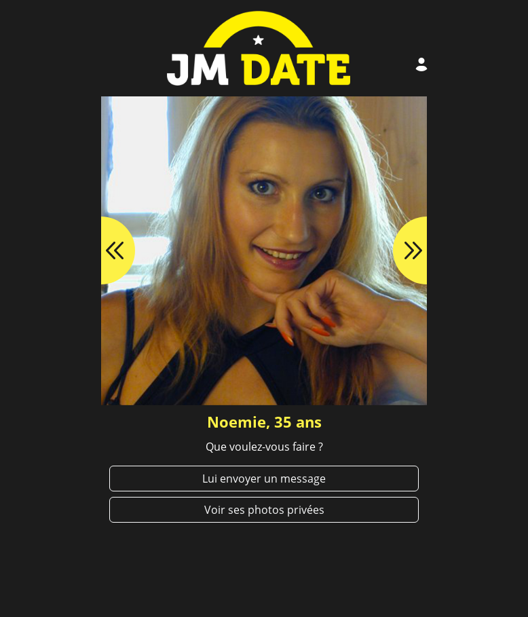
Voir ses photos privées (264, 509)
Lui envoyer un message (264, 478)
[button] (101, 250)
